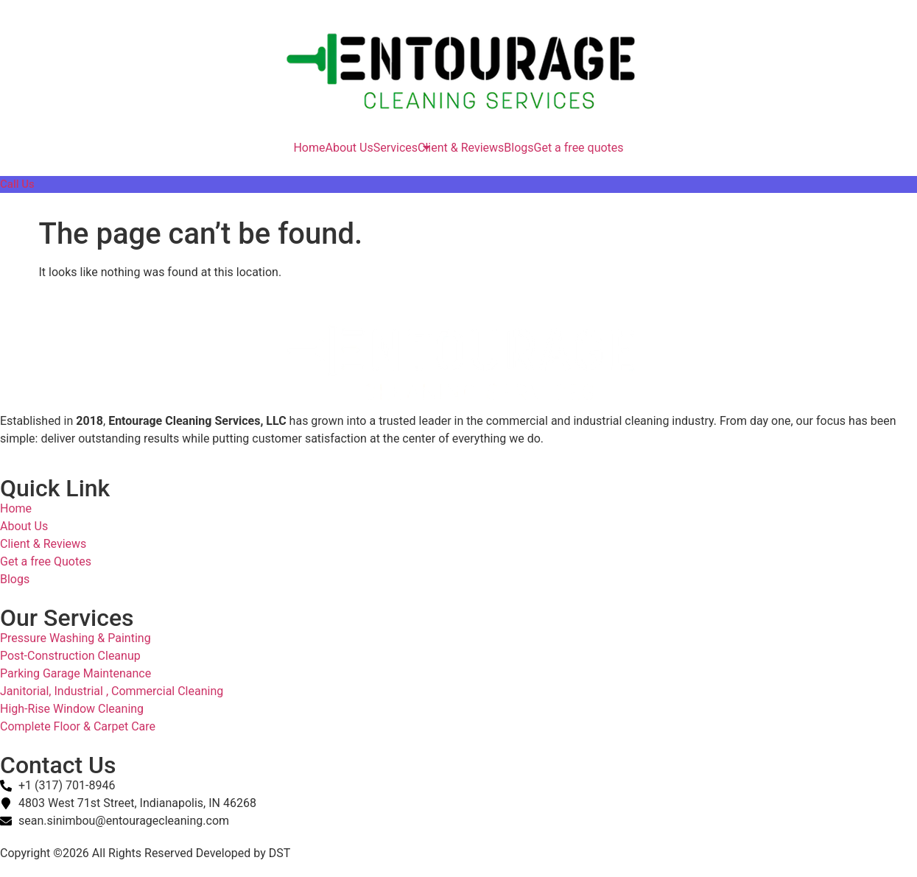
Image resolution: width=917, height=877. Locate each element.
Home (309, 148)
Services (395, 148)
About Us (349, 148)
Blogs (518, 148)
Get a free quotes (579, 148)
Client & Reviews (461, 148)
